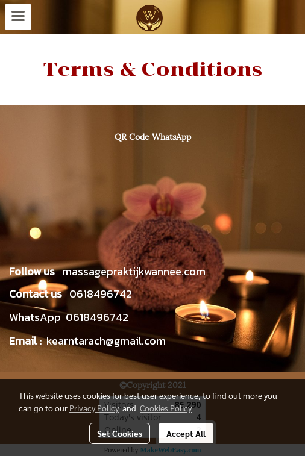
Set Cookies (119, 433)
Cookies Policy (166, 407)
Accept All (186, 433)
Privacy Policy (94, 407)
